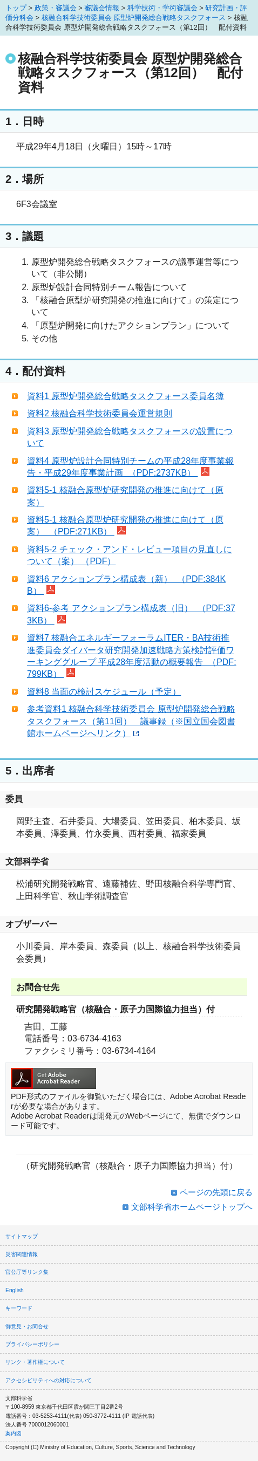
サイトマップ (21, 1236)
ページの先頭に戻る (216, 1192)
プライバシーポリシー (32, 1344)
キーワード (18, 1308)
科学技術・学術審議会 (162, 8)
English (14, 1290)
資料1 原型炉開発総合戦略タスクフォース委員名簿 (125, 396)
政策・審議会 (56, 8)
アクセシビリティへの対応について (48, 1380)
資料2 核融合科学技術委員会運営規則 (99, 413)
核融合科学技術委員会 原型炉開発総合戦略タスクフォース (134, 17)
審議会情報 (101, 8)
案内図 (13, 1433)
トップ (15, 8)
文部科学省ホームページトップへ (192, 1206)
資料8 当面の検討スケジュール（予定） (104, 691)
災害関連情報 (21, 1254)
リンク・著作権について (35, 1362)
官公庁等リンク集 (27, 1272)
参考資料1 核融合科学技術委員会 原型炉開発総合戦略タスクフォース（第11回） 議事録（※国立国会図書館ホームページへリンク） (131, 721)
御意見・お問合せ (27, 1326)
